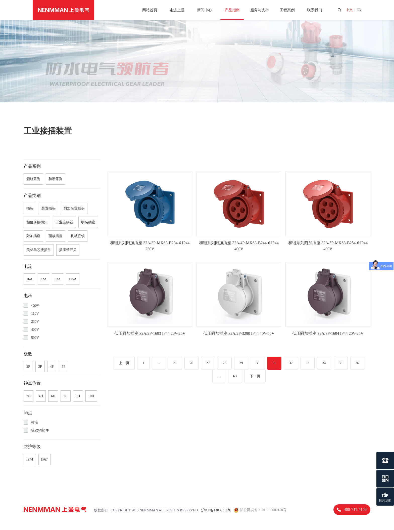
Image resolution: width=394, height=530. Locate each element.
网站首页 (149, 10)
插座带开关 (68, 250)
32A (43, 279)
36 (357, 363)
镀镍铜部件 (36, 430)
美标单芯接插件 (38, 250)
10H (91, 396)
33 (307, 363)
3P (40, 367)
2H (28, 396)
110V (31, 313)
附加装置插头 (74, 208)
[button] (167, 99)
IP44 (29, 459)
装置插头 (48, 208)
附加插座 (33, 236)
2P (28, 367)
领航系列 (33, 179)
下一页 (255, 376)
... (158, 363)
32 (291, 363)
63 (235, 376)
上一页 (124, 363)
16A (29, 279)
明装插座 (88, 222)
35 (340, 363)
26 (191, 363)
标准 (31, 422)
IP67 (44, 459)
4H (41, 396)
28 (224, 363)
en (359, 10)
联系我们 (314, 10)
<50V (31, 305)
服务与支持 (259, 10)
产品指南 (232, 10)
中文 (349, 10)
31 (274, 363)
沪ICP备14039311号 (216, 510)
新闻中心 (204, 10)
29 (241, 363)
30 (258, 363)
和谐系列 (55, 179)
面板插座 (55, 236)
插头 (29, 208)
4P (52, 367)
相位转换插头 (36, 222)
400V (31, 329)
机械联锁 (78, 236)
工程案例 (287, 10)
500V (31, 337)
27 (208, 363)
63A (58, 279)
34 (324, 363)
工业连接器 (64, 222)
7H (65, 396)
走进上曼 (177, 10)
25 (175, 363)
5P (63, 367)
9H (78, 396)
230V (31, 321)
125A (72, 279)
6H (53, 396)
